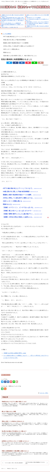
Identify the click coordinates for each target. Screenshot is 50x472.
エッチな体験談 (6, 33)
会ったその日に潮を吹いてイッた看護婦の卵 (11, 23)
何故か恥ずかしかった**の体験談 (33, 17)
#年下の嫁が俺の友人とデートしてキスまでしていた (18, 36)
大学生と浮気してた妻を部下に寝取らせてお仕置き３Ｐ (18, 46)
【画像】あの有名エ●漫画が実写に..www (14, 353)
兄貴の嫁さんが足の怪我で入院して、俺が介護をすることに (20, 55)
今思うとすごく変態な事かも (11, 49)
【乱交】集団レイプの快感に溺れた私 (9, 27)
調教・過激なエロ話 (6, 374)
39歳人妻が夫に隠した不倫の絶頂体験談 (14, 39)
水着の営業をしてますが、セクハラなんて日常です (37, 21)
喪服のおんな (7, 52)
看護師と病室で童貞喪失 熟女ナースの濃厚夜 (15, 43)
